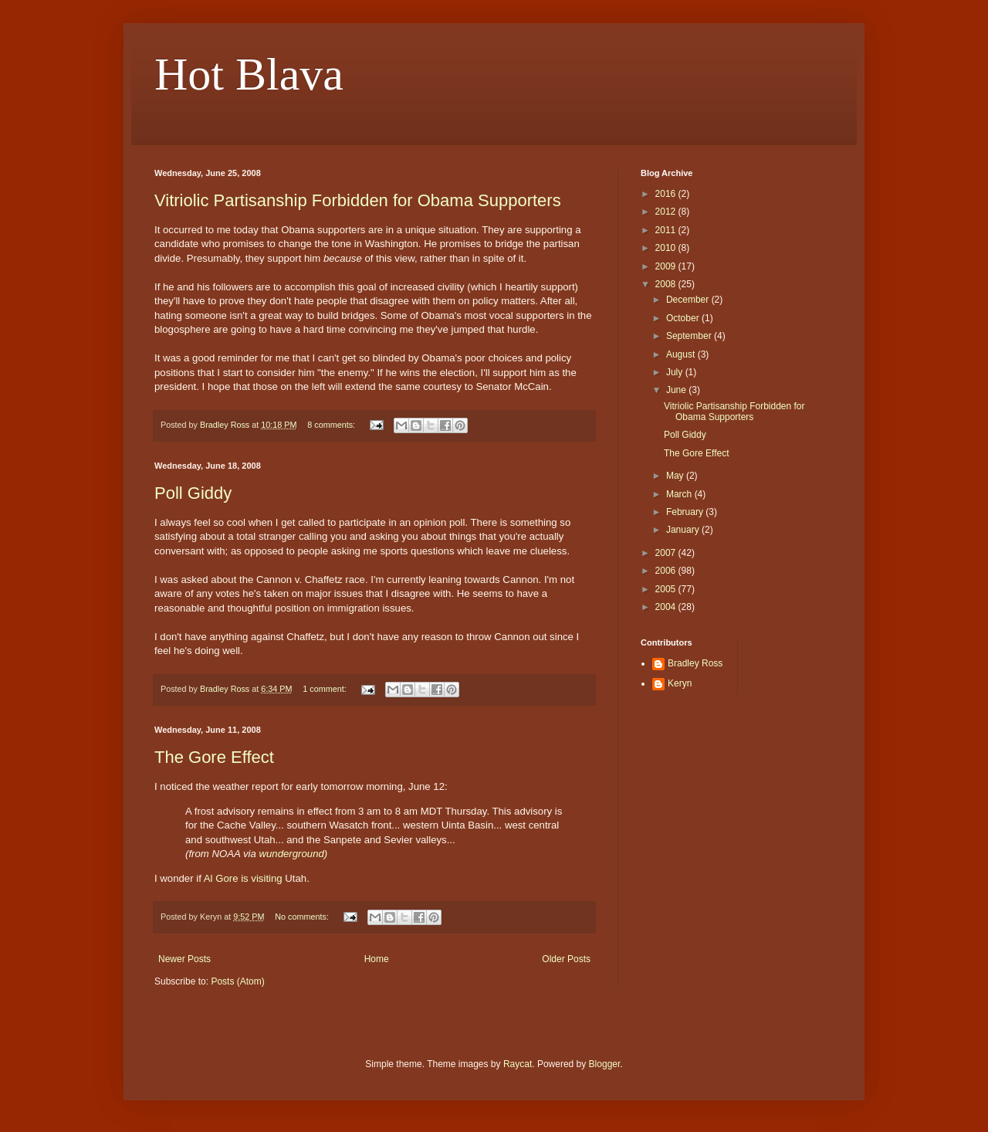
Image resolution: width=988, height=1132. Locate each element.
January (684, 529)
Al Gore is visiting (243, 878)
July (675, 372)
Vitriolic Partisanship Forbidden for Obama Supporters (357, 200)
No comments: (303, 916)
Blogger (605, 1064)
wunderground (291, 853)
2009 (666, 266)
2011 (666, 230)
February (685, 512)
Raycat (517, 1064)
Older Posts (566, 959)
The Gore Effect (214, 757)
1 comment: (325, 688)
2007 (666, 552)
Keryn (680, 683)
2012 (666, 211)
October (684, 318)
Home (376, 959)
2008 (666, 284)
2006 (666, 570)
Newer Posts (184, 959)
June (677, 390)
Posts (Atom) (237, 981)
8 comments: (332, 424)
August (682, 354)
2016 (666, 193)
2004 (666, 607)
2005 (666, 589)
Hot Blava (248, 74)
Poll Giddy (193, 493)
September (690, 335)
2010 (666, 247)
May (676, 475)
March (680, 494)
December (689, 299)
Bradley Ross (695, 663)
